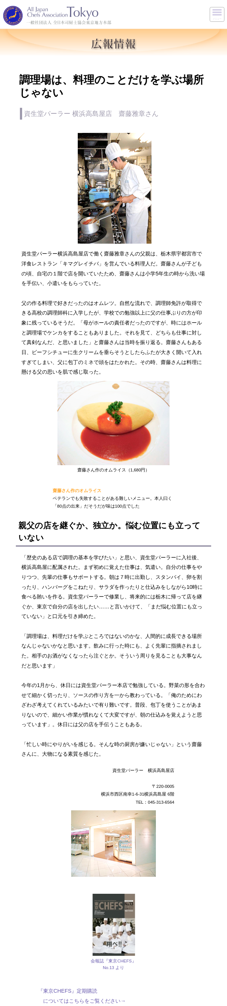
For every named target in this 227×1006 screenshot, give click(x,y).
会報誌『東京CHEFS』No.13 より (113, 964)
